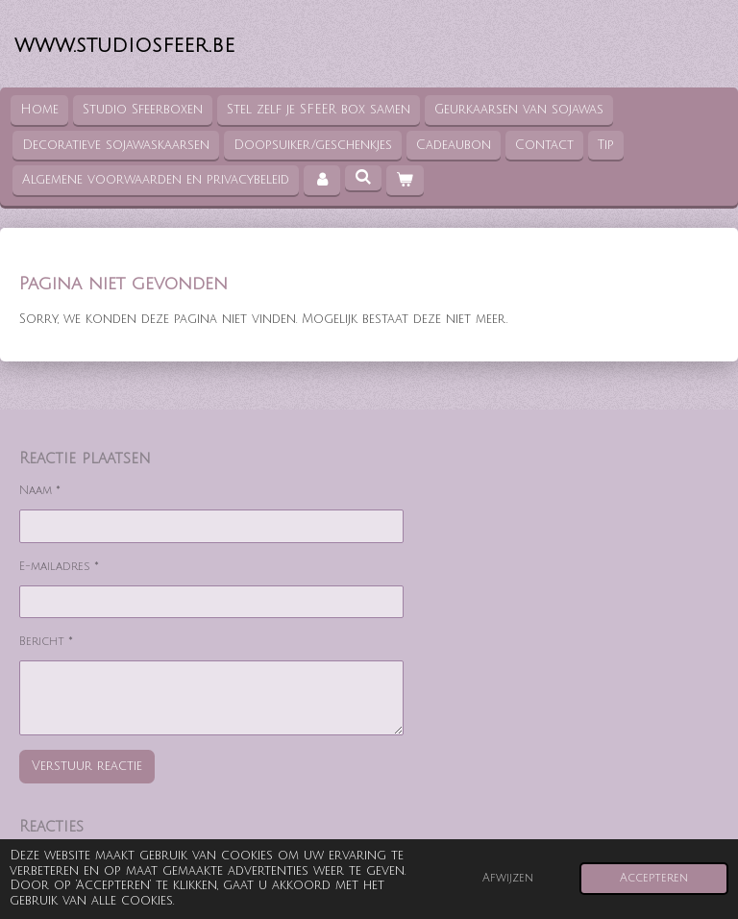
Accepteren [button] (654, 878)
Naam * (40, 490)
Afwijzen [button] (507, 878)
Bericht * (46, 641)
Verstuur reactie (87, 765)
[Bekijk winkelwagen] (404, 180)
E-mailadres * (59, 565)
